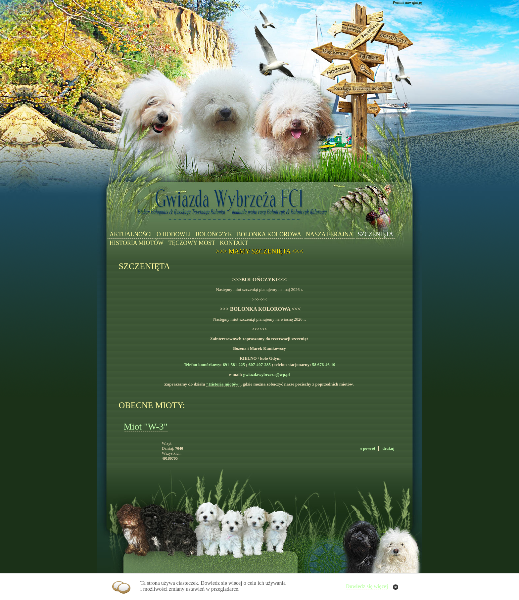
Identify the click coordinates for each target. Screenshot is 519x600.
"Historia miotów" (223, 384)
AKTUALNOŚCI (131, 234)
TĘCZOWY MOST (191, 243)
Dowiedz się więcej (367, 586)
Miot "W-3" (146, 426)
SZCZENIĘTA (376, 234)
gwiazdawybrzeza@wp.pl (266, 374)
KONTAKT (234, 243)
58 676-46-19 (323, 364)
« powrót (367, 448)
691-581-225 (234, 364)
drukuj (388, 448)
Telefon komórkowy (202, 364)
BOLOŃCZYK (213, 234)
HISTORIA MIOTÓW (137, 243)
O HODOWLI (174, 234)
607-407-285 (260, 364)
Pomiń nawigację (407, 2)
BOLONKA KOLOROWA (269, 234)
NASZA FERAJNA (329, 234)
